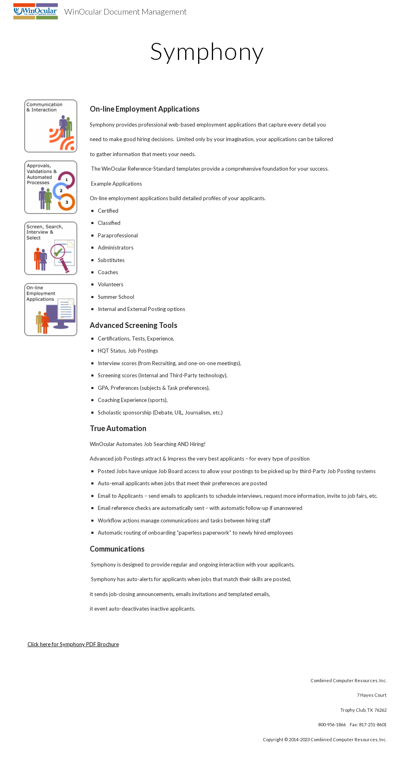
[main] (207, 50)
